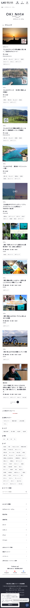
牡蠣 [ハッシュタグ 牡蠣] (5, 472)
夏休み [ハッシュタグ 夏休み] (12, 461)
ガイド (4, 524)
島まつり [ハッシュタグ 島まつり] (6, 461)
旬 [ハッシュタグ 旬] (16, 469)
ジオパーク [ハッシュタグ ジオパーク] (16, 475)
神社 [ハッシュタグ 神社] (24, 452)
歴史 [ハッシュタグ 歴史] (24, 472)
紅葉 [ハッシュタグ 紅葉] (5, 446)
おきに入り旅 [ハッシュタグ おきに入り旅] (16, 446)
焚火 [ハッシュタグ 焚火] (5, 466)
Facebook (23, 572)
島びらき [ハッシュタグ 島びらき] (24, 458)
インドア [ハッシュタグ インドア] (6, 484)
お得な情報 (21, 420)
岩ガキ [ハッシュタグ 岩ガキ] (21, 469)
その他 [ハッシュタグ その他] (20, 484)
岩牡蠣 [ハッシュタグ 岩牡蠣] (10, 466)
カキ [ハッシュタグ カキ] (20, 466)
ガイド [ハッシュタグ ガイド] (12, 481)
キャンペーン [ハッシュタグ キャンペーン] (18, 449)
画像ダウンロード (6, 551)
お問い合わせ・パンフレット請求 (9, 560)
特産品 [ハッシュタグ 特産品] (10, 472)
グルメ (14, 535)
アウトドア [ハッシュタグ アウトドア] (6, 481)
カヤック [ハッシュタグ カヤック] (16, 464)
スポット (14, 530)
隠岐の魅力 (14, 420)
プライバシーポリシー (10, 600)
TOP (2, 7)
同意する (10, 604)
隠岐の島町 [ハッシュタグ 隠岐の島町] (23, 446)
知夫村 (24, 431)
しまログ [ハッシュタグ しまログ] (11, 455)
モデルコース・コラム (10, 7)
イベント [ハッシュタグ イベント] (6, 469)
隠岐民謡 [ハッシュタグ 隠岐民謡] (18, 458)
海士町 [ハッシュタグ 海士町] (5, 452)
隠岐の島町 (6, 431)
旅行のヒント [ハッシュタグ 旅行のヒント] (17, 472)
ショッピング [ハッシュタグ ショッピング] (18, 478)
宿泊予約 (17, 3)
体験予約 (22, 3)
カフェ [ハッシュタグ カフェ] (11, 478)
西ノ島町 (13, 431)
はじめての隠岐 (14, 504)
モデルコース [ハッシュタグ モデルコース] (13, 484)
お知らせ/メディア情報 (7, 547)
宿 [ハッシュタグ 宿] (22, 475)
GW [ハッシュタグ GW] (15, 466)
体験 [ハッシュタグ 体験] (22, 464)
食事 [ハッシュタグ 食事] (11, 469)
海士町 (18, 431)
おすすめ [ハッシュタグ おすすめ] (19, 481)
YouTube (15, 572)
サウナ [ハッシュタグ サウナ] (5, 464)
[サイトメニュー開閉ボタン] (27, 2)
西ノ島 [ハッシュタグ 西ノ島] (5, 455)
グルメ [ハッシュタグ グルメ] (5, 478)
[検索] (26, 492)
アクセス (4, 540)
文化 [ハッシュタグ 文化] (5, 475)
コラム (5, 424)
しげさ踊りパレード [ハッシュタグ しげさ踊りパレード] (20, 455)
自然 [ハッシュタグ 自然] (9, 475)
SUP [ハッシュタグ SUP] (10, 464)
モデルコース (6, 420)
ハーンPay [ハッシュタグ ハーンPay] (11, 452)
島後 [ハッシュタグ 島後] (5, 449)
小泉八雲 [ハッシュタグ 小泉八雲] (10, 449)
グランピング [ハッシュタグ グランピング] (19, 461)
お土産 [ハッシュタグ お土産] (18, 452)
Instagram (6, 572)
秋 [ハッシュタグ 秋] (9, 446)
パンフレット (5, 556)
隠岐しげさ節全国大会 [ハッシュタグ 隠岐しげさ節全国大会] (8, 458)
